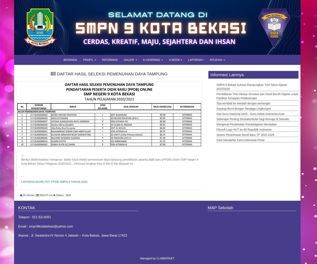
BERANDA (70, 59)
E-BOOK (175, 59)
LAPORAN (196, 59)
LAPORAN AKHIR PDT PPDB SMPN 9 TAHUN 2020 (54, 181)
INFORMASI (110, 59)
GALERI (130, 59)
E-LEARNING (153, 59)
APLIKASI (217, 59)
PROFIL (89, 59)
